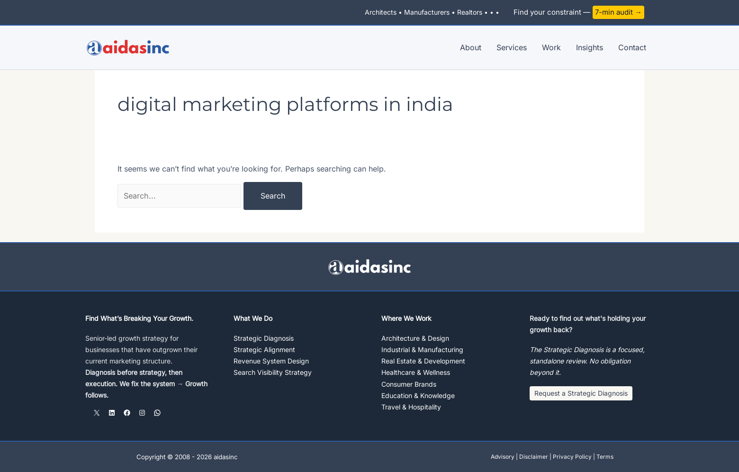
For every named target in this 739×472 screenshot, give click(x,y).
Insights (589, 47)
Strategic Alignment (264, 349)
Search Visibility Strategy (273, 372)
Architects (381, 12)
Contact (632, 47)
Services (511, 47)
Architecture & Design (415, 338)
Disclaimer (533, 456)
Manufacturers (427, 12)
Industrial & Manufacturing (422, 349)
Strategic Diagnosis (264, 338)
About (470, 47)
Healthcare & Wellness (415, 372)
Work (551, 47)
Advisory (502, 456)
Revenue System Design (271, 361)
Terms (604, 456)
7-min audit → (618, 12)
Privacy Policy (572, 456)
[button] (581, 394)
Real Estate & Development (423, 361)
